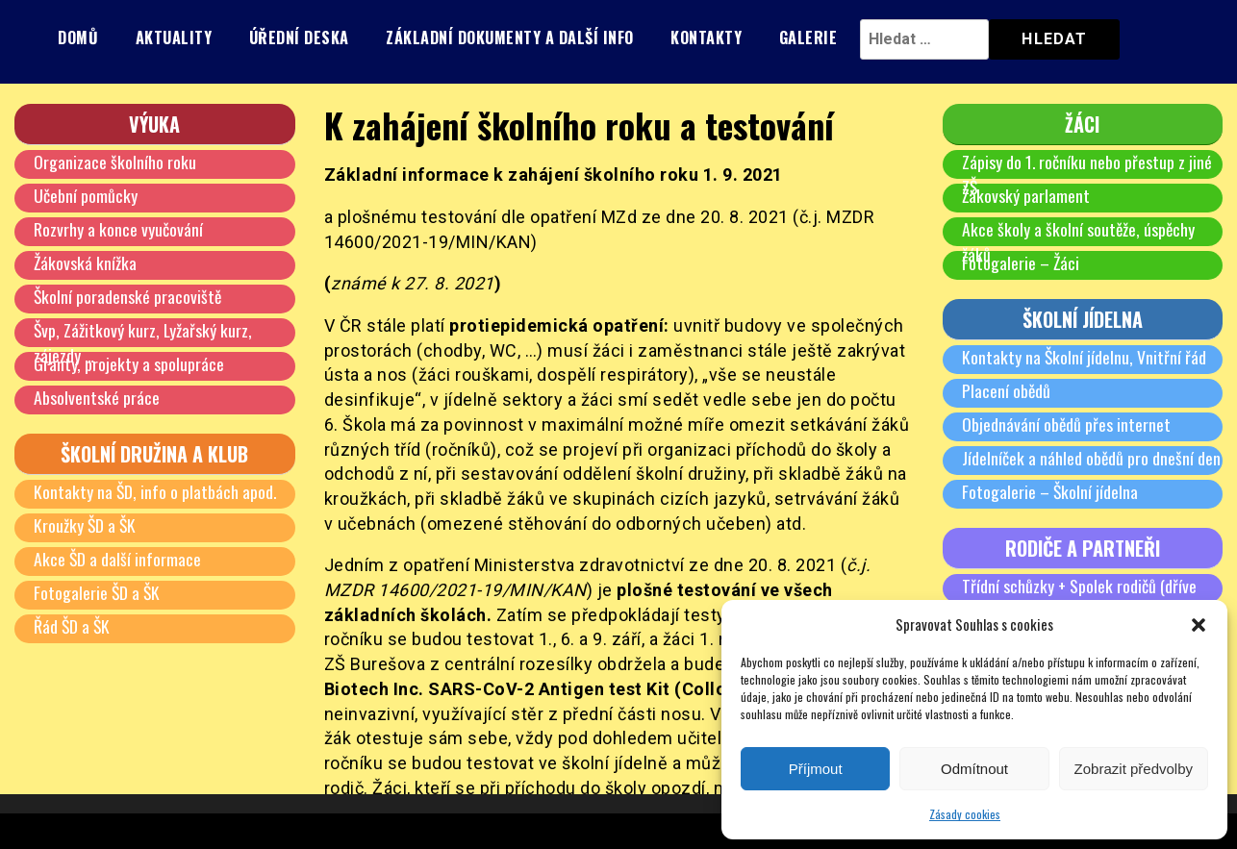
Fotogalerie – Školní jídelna (1051, 491)
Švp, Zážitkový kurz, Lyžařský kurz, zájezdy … (144, 342)
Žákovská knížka (86, 262)
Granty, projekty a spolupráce (129, 363)
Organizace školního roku (115, 161)
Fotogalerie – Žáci (1021, 262)
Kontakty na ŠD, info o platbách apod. (156, 491)
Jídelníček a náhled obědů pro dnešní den (1092, 457)
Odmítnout (974, 769)
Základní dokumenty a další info (510, 37)
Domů (78, 37)
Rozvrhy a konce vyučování (118, 228)
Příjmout (816, 769)
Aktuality (174, 37)
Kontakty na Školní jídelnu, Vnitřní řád (1084, 356)
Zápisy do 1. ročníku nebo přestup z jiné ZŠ (1087, 174)
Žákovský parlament (1026, 195)
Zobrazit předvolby (1133, 769)
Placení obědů (1006, 390)
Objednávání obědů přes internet (1067, 424)
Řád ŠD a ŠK (73, 625)
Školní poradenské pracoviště (128, 296)
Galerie (808, 37)
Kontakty (706, 37)
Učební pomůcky (86, 195)
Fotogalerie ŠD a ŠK (98, 592)
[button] (1198, 625)
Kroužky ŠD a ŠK (86, 524)
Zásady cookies (964, 814)
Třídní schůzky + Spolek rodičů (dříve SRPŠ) (1080, 598)
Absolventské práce (97, 397)
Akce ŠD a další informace (118, 558)
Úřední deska (299, 37)
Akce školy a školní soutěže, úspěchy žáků (1079, 241)
